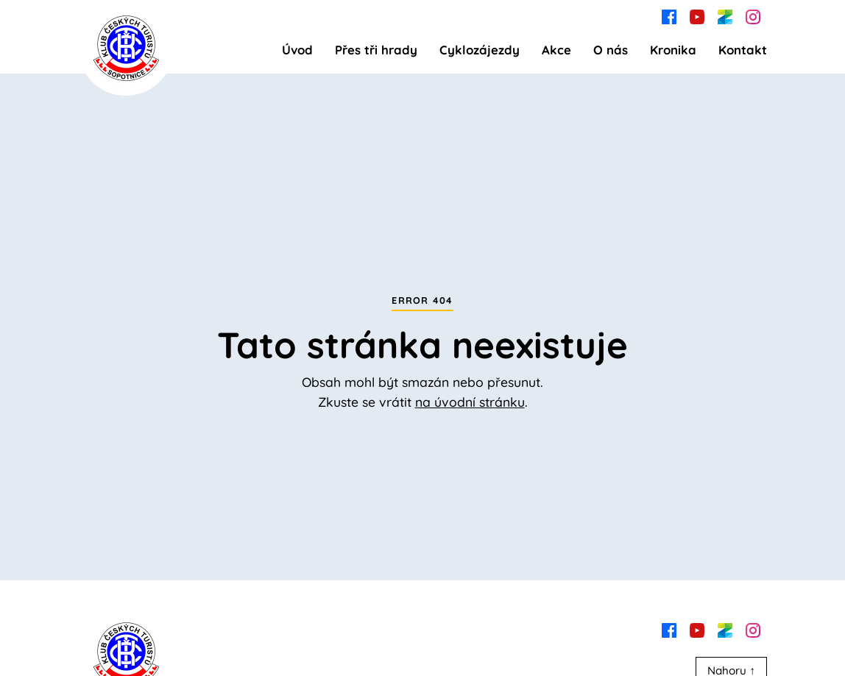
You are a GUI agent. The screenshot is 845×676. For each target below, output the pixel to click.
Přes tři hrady (376, 49)
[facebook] (669, 15)
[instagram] (753, 15)
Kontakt (742, 49)
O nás (610, 49)
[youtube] (697, 15)
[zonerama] (725, 15)
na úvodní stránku (470, 402)
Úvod (297, 49)
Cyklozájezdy (479, 49)
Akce (556, 49)
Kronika (673, 49)
